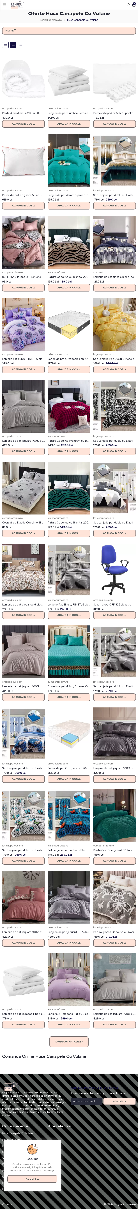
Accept (32, 1178)
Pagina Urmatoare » (69, 1041)
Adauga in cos (23, 123)
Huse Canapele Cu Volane (17, 1133)
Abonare (119, 1101)
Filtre (10, 30)
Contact (7, 1204)
